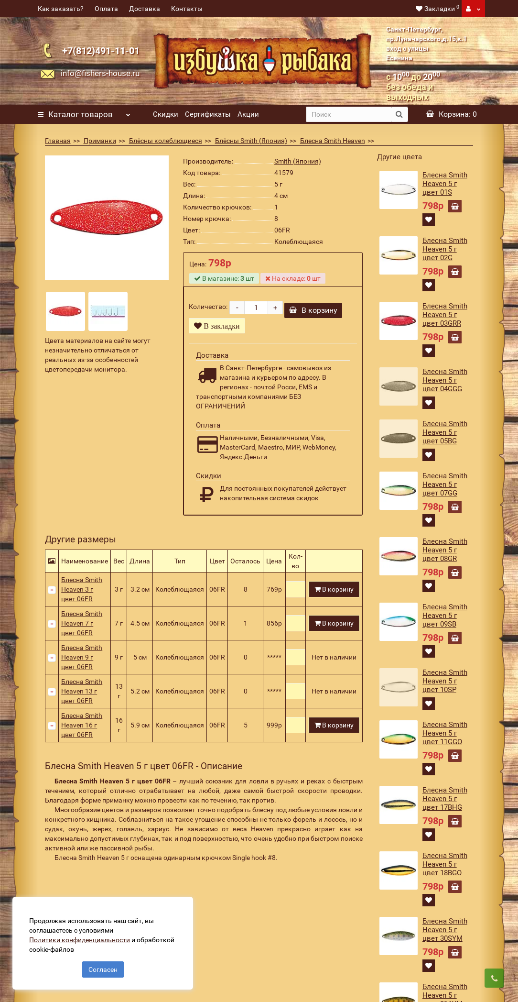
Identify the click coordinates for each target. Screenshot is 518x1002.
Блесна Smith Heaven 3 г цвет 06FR (81, 592)
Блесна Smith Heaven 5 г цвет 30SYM (444, 930)
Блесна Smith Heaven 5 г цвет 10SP (444, 681)
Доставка (144, 8)
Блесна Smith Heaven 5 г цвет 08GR (444, 550)
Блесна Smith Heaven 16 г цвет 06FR (81, 728)
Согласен (103, 967)
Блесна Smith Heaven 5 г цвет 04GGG (444, 380)
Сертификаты (208, 114)
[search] (348, 114)
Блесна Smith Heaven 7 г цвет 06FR (81, 626)
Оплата (106, 8)
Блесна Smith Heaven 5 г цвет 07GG (444, 484)
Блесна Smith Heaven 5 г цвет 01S (444, 184)
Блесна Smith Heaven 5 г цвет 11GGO (444, 733)
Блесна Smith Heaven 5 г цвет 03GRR (444, 315)
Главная (58, 140)
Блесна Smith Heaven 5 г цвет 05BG (444, 432)
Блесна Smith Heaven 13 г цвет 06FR (81, 694)
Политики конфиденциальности (81, 938)
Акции (248, 114)
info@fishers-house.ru (100, 73)
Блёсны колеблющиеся (165, 140)
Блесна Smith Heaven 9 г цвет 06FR (81, 660)
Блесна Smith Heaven (332, 140)
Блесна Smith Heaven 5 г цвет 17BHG (444, 799)
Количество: (208, 308)
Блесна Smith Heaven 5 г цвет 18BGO (444, 864)
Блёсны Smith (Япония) (251, 140)
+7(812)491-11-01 (101, 50)
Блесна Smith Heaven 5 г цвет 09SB (444, 615)
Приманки (100, 140)
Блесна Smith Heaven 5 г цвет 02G (444, 249)
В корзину (313, 313)
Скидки (165, 114)
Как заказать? (61, 8)
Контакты (187, 8)
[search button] (399, 114)
